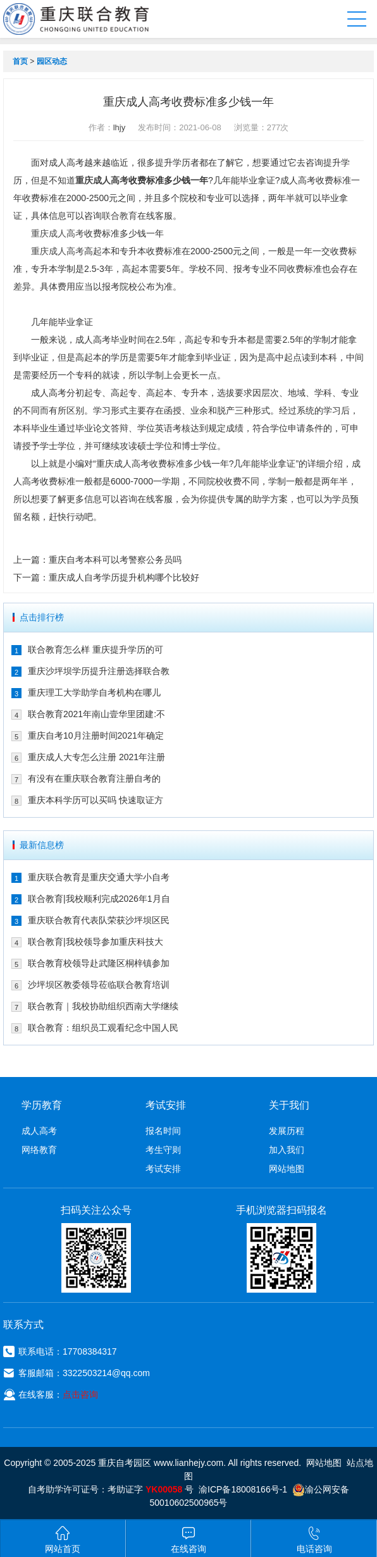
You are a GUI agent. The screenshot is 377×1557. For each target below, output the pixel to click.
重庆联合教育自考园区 (86, 19)
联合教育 (119, 216)
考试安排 (163, 1169)
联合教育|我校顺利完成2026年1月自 (99, 899)
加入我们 (286, 1150)
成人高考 (39, 1131)
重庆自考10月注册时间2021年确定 (96, 735)
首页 (20, 61)
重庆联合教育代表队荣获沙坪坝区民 (99, 920)
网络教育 (39, 1150)
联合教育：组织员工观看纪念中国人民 (103, 1028)
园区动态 (52, 61)
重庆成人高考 (101, 180)
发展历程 (286, 1131)
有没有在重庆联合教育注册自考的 (94, 778)
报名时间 (163, 1131)
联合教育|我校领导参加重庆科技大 (95, 942)
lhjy (119, 127)
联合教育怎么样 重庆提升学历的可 (95, 649)
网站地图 (286, 1169)
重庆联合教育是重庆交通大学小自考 (99, 877)
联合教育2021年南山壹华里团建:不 (96, 714)
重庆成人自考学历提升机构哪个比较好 (124, 577)
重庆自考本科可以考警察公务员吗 (115, 560)
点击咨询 (80, 1394)
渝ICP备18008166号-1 (243, 1489)
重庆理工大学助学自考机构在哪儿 (94, 692)
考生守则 (163, 1150)
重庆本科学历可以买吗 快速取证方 (95, 800)
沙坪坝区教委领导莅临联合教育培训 (99, 985)
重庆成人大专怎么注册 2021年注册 (96, 757)
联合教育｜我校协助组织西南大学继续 (103, 1006)
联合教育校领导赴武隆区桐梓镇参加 (99, 963)
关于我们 (289, 1105)
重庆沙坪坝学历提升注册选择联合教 (99, 671)
